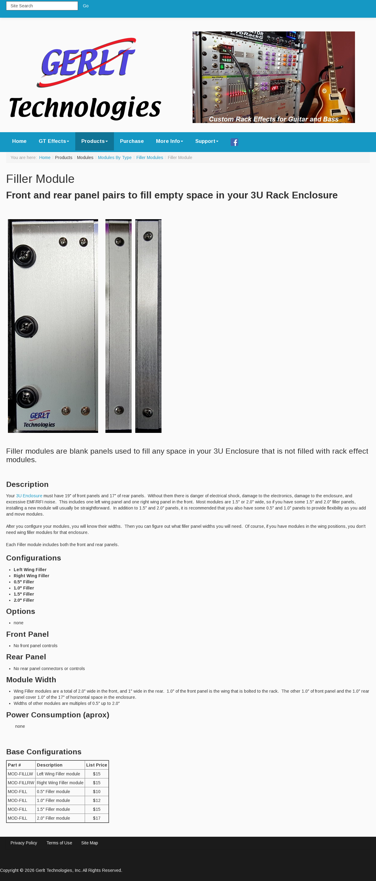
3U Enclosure (29, 495)
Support (206, 141)
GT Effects (54, 141)
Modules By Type (115, 157)
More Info (169, 141)
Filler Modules (150, 157)
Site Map (89, 842)
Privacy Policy (24, 842)
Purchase (132, 141)
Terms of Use (59, 842)
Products (94, 141)
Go (86, 5)
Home (19, 141)
